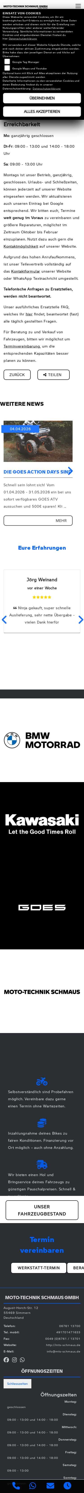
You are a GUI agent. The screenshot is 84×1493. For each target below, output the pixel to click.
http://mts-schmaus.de (63, 1345)
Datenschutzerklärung (23, 38)
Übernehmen (42, 98)
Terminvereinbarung (22, 346)
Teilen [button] (53, 374)
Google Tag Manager (25, 62)
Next (69, 470)
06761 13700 (69, 1326)
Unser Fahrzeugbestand (42, 1210)
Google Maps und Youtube (29, 68)
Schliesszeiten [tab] (17, 1383)
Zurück (17, 374)
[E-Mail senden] (50, 1486)
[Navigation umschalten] (78, 6)
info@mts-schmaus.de (63, 1351)
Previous (4, 619)
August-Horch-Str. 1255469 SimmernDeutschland (21, 1312)
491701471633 (68, 1332)
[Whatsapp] (32, 1486)
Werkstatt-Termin (39, 1267)
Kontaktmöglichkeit (21, 246)
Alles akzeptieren (42, 111)
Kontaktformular (25, 271)
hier (29, 314)
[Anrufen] (16, 1486)
